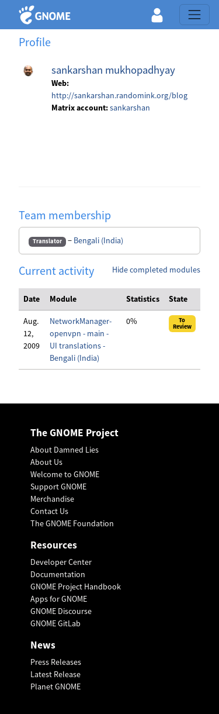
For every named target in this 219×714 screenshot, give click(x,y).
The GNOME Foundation (72, 523)
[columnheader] (32, 299)
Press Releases (55, 662)
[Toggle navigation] (194, 14)
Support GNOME (58, 486)
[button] (157, 14)
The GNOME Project (74, 433)
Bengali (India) (98, 240)
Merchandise (52, 499)
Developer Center (61, 562)
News (42, 645)
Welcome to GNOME (64, 474)
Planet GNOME (55, 686)
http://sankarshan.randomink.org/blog (119, 95)
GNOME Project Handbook (75, 586)
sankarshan (130, 107)
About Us (46, 462)
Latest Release (55, 674)
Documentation (57, 574)
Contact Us (49, 511)
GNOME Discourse (61, 611)
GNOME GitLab (55, 623)
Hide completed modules (156, 269)
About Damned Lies (64, 449)
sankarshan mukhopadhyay (113, 70)
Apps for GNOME (58, 599)
